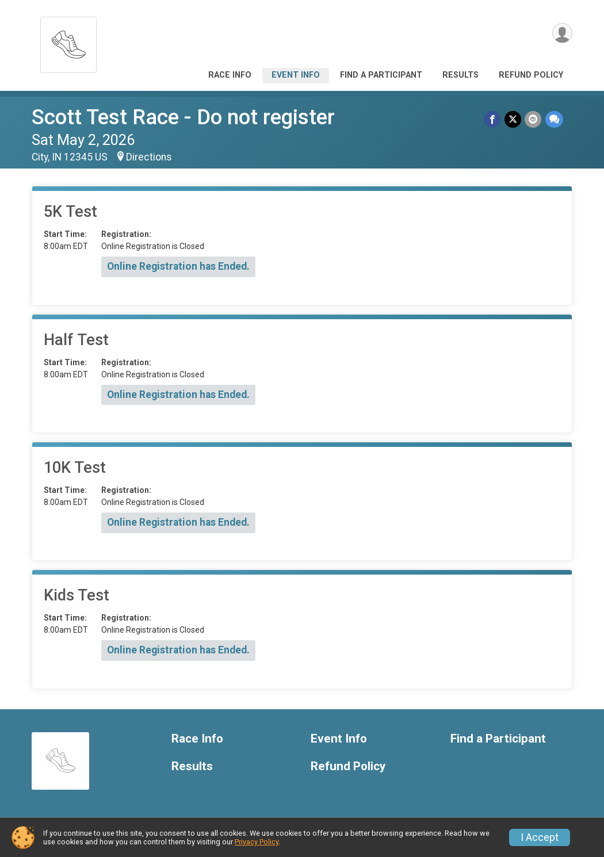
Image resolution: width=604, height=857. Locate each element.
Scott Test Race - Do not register (183, 117)
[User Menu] (561, 33)
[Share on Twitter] (513, 119)
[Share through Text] (554, 119)
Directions (149, 157)
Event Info (296, 75)
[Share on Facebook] (493, 119)
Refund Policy (531, 75)
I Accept (540, 837)
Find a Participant (381, 75)
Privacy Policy (256, 841)
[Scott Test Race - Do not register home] (68, 42)
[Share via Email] (533, 119)
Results (460, 75)
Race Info (229, 75)
